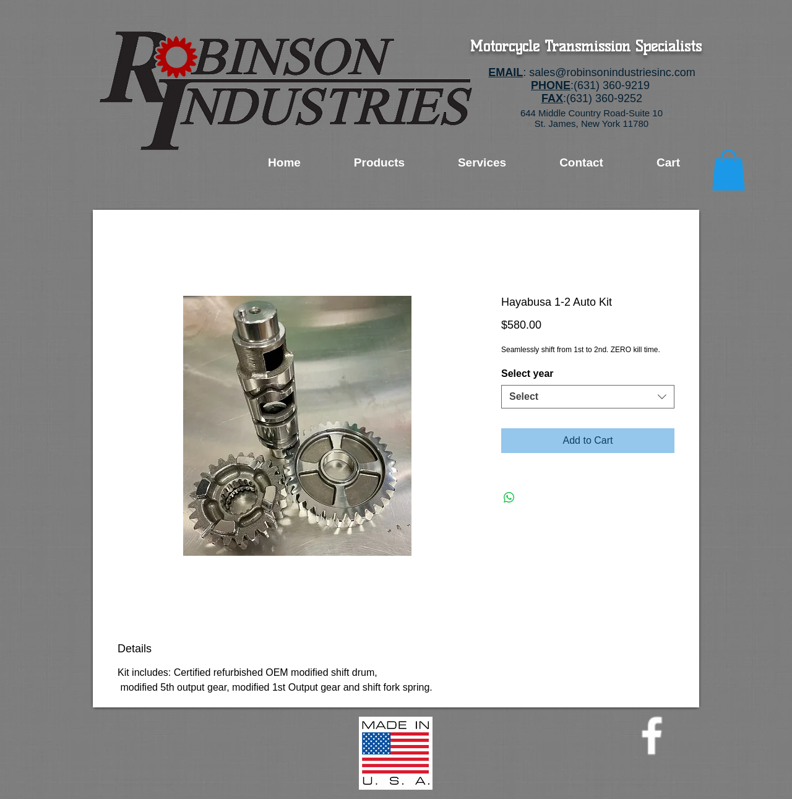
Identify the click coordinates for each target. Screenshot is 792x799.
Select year (527, 373)
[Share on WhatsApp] (509, 497)
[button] (729, 170)
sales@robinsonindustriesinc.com (612, 72)
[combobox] (587, 396)
